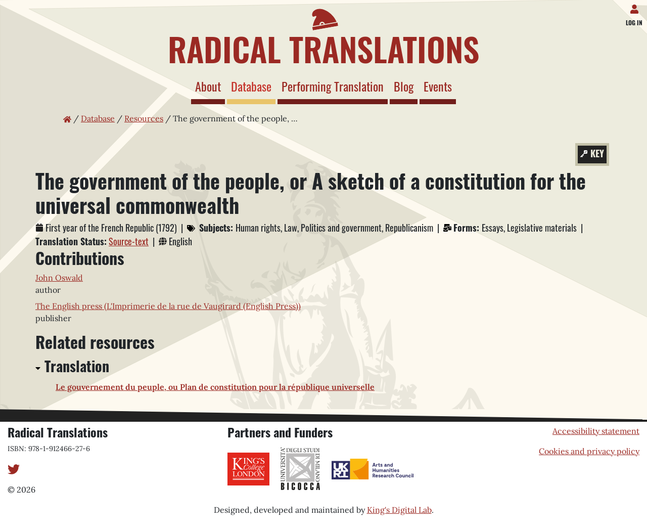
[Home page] (323, 34)
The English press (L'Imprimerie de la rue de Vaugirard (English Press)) (168, 306)
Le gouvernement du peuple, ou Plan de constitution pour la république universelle (215, 387)
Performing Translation (333, 86)
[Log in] (636, 7)
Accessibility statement (595, 431)
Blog (403, 86)
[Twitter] (14, 468)
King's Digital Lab (399, 510)
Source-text (129, 241)
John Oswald (59, 278)
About (208, 86)
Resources (143, 118)
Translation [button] (76, 366)
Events (438, 86)
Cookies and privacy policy (589, 451)
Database (253, 85)
